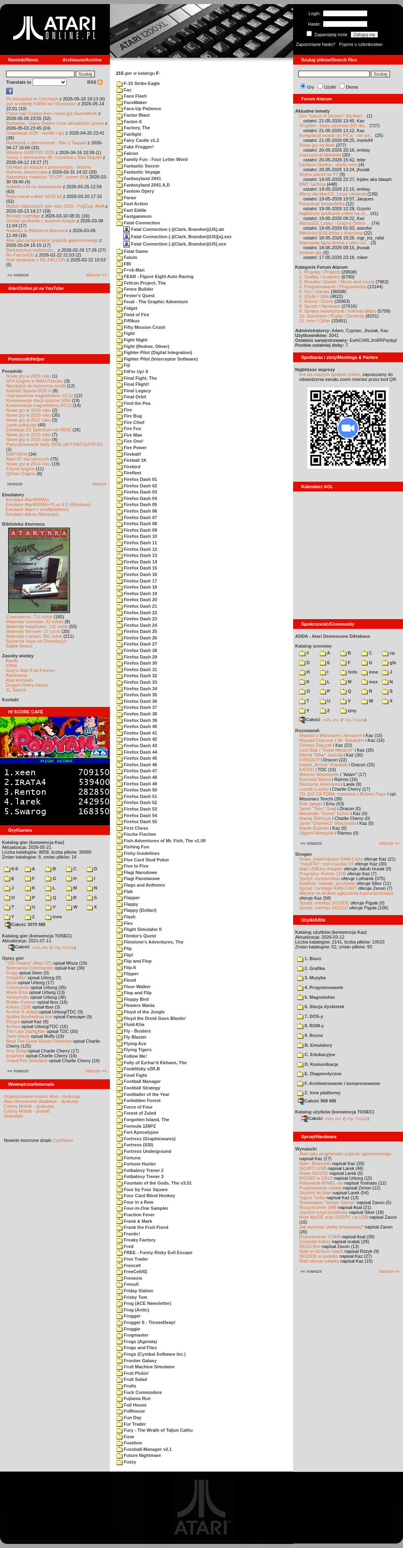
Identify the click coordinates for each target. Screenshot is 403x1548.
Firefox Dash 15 (136, 567)
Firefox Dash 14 (136, 561)
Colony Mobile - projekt (27, 1111)
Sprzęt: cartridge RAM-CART (328, 888)
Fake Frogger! (134, 146)
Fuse (125, 1436)
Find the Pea (133, 403)
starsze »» (96, 274)
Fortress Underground (143, 1151)
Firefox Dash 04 (136, 498)
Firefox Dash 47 (136, 770)
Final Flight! (132, 384)
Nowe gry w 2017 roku (28, 419)
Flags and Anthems (140, 885)
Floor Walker (133, 986)
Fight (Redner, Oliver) (142, 346)
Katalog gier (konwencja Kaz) (33, 842)
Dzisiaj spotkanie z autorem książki (41, 220)
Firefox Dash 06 (136, 511)
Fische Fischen (136, 834)
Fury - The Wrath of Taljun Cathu (154, 1430)
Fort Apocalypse (137, 1132)
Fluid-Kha (130, 1024)
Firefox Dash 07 (136, 517)
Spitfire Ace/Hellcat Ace (29, 1016)
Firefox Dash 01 (136, 479)
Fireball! (128, 454)
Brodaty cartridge (23, 215)
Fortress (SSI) (134, 1144)
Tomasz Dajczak (315, 745)
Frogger (128, 1315)
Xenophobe (17, 997)
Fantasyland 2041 (138, 178)
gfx (389, 662)
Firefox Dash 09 (136, 530)
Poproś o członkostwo (361, 44)
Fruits (126, 1385)
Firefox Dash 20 (136, 599)
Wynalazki (306, 1148)
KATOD (306, 769)
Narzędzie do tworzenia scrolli (36, 385)
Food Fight (131, 1075)
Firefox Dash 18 (136, 587)
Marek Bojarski (314, 828)
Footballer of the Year (142, 1094)
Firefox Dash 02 (136, 485)
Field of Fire (132, 314)
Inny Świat (16, 1050)
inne (53, 916)
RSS (95, 82)
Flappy (127, 904)
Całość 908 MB (317, 1100)
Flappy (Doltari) (136, 910)
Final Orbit (131, 396)
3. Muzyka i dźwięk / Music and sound (337, 281)
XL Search (16, 689)
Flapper (128, 897)
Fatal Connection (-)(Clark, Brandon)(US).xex (174, 243)
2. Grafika (311, 968)
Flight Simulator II (139, 929)
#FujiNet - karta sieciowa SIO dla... (333, 125)
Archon (13, 1026)
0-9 (11, 868)
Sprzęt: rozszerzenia (319, 878)
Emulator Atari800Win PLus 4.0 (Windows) (48, 504)
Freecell (128, 1265)
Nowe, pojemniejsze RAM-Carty (331, 859)
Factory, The (133, 127)
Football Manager (138, 1081)
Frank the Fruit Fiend (142, 1227)
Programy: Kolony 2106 (322, 873)
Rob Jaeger (310, 803)
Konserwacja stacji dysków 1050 (38, 400)
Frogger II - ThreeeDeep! (145, 1322)
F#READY (309, 759)
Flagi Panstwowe (138, 878)
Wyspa (13, 1021)
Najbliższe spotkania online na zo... (334, 213)
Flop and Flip (134, 992)
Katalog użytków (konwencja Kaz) (331, 932)
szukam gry (310, 252)
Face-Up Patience (138, 108)
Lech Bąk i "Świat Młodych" (326, 750)
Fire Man (129, 435)
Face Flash (131, 95)
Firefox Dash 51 (136, 796)
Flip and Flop (134, 961)
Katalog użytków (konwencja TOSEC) (334, 1111)
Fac (123, 89)
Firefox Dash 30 (136, 663)
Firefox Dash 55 (136, 821)
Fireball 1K (131, 460)
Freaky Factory (136, 1239)
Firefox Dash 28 (136, 650)
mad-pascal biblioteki (320, 154)
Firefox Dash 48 (136, 777)
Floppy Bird (132, 999)
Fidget (126, 308)
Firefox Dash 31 (136, 669)
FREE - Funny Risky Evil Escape (154, 1252)
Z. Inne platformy (319, 1092)
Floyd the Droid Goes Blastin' (151, 1018)
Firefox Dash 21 (136, 606)
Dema (352, 87)
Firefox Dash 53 (136, 809)
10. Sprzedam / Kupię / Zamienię (331, 315)
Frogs (12, 972)
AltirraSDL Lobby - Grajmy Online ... (334, 223)
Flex (124, 923)
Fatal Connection (138, 222)
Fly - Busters (133, 1030)
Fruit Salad (131, 1379)
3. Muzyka (311, 977)
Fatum (126, 257)
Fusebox (129, 1442)
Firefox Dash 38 (136, 713)
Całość (19, 946)
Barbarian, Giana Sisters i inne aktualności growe (55, 123)
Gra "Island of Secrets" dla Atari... (332, 115)
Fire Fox (128, 428)
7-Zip (55, 947)
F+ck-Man (130, 269)
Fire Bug (129, 415)
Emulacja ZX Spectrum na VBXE (38, 429)
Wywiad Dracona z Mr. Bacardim (331, 740)
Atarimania (16, 675)
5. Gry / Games (314, 291)
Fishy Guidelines (138, 853)
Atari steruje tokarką (319, 1261)
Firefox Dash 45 (136, 758)
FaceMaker (131, 102)
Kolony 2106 (18, 1006)
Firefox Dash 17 (136, 580)
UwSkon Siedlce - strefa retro (328, 164)
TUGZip (68, 947)
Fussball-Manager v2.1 (144, 1449)
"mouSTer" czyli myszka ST (326, 863)
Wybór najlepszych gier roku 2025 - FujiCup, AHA (55, 206)
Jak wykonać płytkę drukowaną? (331, 1226)
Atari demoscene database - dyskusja (41, 1101)
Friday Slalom (134, 1290)
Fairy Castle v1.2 (137, 140)
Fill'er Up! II (132, 371)
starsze (99, 483)
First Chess (132, 828)
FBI (123, 263)
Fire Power (131, 447)
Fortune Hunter (136, 1163)
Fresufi (127, 1284)
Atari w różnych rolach (321, 1251)
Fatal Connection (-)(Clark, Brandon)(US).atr (173, 229)
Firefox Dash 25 (136, 631)
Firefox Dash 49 (136, 783)
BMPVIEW (16, 454)
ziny (348, 710)
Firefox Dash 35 (136, 694)
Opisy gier (13, 958)
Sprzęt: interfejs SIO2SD (323, 907)
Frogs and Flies (136, 1347)
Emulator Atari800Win (27, 499)
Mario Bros (17, 992)
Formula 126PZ (136, 1126)
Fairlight (128, 134)
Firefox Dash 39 (136, 720)
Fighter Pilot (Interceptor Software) (157, 359)
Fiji (123, 365)
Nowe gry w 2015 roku (28, 439)
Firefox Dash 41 (136, 733)
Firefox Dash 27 (136, 643)
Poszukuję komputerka (321, 203)
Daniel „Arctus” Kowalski (323, 764)
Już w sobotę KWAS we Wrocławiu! (41, 103)
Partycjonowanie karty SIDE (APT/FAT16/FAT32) (54, 444)
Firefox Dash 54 (136, 815)
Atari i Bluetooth (315, 1163)
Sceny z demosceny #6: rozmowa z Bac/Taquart (54, 157)
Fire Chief (130, 422)
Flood (126, 980)
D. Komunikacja (317, 1064)
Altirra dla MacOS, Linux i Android (332, 193)
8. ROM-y (310, 1025)
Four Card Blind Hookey (145, 1195)
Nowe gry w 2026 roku (28, 376)
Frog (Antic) (132, 1309)
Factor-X (129, 121)
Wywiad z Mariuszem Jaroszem (330, 735)
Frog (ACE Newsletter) (143, 1303)
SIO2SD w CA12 (316, 1178)
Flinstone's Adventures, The (150, 941)
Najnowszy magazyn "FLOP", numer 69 (45, 176)
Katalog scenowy (313, 646)
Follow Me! (131, 1056)
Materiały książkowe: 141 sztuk (37, 626)
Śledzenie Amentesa (319, 784)
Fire (124, 409)
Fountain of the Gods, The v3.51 (154, 1183)
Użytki (330, 87)
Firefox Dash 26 (136, 637)
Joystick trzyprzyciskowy (323, 1212)
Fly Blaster (131, 1037)
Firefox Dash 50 (136, 789)
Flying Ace (131, 1043)
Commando (17, 987)
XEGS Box (310, 1246)
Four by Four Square (142, 1189)
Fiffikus (128, 320)
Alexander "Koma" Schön (324, 813)
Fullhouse (130, 1411)
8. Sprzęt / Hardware (319, 306)
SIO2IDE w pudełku (318, 1256)
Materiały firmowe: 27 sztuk (33, 631)
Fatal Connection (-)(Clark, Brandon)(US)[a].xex (177, 236)
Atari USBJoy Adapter (320, 868)
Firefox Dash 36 (136, 701)
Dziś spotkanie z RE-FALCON (36, 259)
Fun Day (128, 1417)
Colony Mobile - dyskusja (28, 1106)
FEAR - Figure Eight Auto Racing (154, 276)
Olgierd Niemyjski (316, 833)
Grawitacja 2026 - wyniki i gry (35, 132)
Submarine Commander (30, 967)
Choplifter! (16, 977)
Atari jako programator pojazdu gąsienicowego (52, 240)
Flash (126, 916)
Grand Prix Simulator (27, 1060)
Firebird (128, 466)
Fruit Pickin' (132, 1373)
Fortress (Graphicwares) (145, 1138)
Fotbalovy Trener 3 (140, 1176)
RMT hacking (312, 184)
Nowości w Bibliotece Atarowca (37, 230)
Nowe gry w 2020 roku (28, 410)
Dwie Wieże (18, 1036)
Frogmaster (132, 1335)
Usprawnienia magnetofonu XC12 (39, 395)
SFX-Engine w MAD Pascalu (34, 380)
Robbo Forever (21, 1002)
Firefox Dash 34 (136, 688)
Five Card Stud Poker (142, 859)
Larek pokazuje (21, 424)
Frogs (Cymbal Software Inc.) (151, 1354)
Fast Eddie (131, 210)
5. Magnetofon (316, 997)
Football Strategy (138, 1087)
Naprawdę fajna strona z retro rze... (334, 242)
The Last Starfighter (26, 1031)
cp (388, 652)
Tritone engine (20, 468)
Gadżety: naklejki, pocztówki (327, 883)
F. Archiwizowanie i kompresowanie (338, 1083)
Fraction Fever (135, 1214)
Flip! (124, 954)
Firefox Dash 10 (136, 536)
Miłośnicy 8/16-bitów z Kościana (331, 232)
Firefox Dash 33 (136, 682)
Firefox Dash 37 (136, 707)
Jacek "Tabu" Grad (317, 808)
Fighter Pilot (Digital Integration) (154, 352)
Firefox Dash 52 (136, 802)
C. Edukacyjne (316, 1054)
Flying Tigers (133, 1049)
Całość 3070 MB (25, 924)
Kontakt (10, 699)
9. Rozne (310, 1035)
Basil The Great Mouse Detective (39, 1041)
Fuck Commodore (139, 1392)
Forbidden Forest (138, 1100)
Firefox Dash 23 (136, 618)
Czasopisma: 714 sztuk (29, 616)
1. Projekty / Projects (319, 272)
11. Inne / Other (314, 320)
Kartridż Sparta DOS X (28, 390)
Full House (131, 1404)
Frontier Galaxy (136, 1360)
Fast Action (132, 203)
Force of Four (134, 1106)
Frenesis (129, 1278)
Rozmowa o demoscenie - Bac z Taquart (46, 142)
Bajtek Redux (19, 646)
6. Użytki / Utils (314, 296)
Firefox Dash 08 (136, 523)
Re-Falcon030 (20, 254)
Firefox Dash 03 (136, 491)
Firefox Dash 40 (136, 726)
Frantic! (128, 1233)
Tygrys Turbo (312, 1197)
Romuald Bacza (315, 779)
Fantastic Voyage (138, 172)
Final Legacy (133, 390)
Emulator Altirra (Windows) (32, 514)
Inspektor (15, 1055)
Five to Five (132, 865)
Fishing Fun (132, 846)
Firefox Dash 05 (136, 504)
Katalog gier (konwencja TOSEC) (37, 935)
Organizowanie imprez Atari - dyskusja (42, 1096)
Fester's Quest (135, 295)
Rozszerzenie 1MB (318, 1207)
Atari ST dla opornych (27, 459)
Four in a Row (134, 1202)
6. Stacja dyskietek (320, 1006)
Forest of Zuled (136, 1113)
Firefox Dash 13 (136, 555)
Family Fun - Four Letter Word (152, 159)
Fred (125, 1246)
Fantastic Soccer (138, 165)
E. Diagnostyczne (319, 1073)
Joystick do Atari (315, 1192)
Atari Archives (19, 680)
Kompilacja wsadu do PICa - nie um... (336, 135)
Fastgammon (134, 216)
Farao (126, 197)
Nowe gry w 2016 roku (28, 434)
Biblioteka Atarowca (23, 524)
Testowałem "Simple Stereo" (327, 1202)
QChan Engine (20, 473)
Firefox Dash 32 (136, 675)
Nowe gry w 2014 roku (28, 463)
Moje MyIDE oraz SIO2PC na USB (333, 1217)
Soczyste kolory (315, 1241)
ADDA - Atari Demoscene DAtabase (332, 636)
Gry (310, 87)
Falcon (127, 153)
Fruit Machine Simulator (145, 1366)
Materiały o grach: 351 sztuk (34, 636)
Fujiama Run (133, 1398)
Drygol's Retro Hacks (27, 685)
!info (348, 672)
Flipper (127, 973)
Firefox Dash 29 (136, 656)
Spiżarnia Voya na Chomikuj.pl (36, 641)
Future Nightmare (138, 1455)
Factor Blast (133, 115)
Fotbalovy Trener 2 (140, 1170)
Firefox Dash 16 (136, 574)
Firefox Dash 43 (136, 745)
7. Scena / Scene (316, 301)
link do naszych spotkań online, (330, 374)
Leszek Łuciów (314, 789)
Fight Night (131, 339)
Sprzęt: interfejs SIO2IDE (324, 902)
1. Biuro (309, 958)
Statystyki (13, 1115)
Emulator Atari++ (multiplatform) (37, 509)
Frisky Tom (131, 1297)
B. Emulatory (314, 1045)
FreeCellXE (131, 1271)
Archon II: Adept (22, 1011)
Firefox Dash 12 (136, 549)
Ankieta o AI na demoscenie (33, 186)
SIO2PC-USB (312, 1168)
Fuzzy (126, 1461)
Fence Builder (134, 289)
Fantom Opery (135, 191)
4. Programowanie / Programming (332, 286)
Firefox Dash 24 (136, 625)
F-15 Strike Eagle (138, 83)
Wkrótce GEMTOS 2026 (30, 152)
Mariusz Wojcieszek (319, 774)
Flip (124, 948)
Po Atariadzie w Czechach (32, 98)
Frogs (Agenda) (136, 1341)
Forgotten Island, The (142, 1119)
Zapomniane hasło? (315, 44)
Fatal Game (132, 251)
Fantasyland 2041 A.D (143, 185)
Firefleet (128, 472)
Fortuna (128, 1157)
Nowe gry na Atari (317, 145)
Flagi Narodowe (136, 872)
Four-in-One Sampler (142, 1208)
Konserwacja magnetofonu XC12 (39, 405)
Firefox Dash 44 (136, 752)
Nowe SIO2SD (314, 1173)
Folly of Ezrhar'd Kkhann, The (151, 1062)
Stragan (303, 854)
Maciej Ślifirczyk (315, 818)
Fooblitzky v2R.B (138, 1068)
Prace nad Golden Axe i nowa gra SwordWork (51, 113)
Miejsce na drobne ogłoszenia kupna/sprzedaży (346, 893)
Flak (124, 891)
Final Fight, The (136, 378)
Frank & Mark (134, 1221)
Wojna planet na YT (318, 174)
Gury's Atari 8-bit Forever (30, 670)
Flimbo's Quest (136, 935)
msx (369, 681)
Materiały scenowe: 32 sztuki (35, 621)
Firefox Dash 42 (136, 739)
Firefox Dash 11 (136, 542)
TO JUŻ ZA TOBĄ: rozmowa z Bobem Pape (342, 793)
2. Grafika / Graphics (319, 276)
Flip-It (126, 967)
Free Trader (132, 1259)
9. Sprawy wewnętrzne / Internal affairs (337, 311)
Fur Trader (131, 1424)
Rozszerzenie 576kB (319, 1236)
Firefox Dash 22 (136, 612)
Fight (125, 333)
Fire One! (129, 441)
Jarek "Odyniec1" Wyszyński (327, 823)
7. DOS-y (310, 1016)
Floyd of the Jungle (140, 1011)
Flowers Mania (135, 1005)
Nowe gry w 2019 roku (28, 415)
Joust (11, 982)
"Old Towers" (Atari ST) (29, 963)
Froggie (128, 1328)
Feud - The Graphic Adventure (152, 301)
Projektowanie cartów (320, 1187)
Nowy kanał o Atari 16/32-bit (34, 196)
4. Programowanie (320, 987)
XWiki (11, 665)
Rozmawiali (307, 730)
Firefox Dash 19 (136, 593)
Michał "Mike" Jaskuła (320, 754)
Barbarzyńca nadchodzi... (31, 250)
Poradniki (12, 371)
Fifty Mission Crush (140, 327)
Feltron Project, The (141, 282)
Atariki (12, 660)
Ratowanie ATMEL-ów (321, 1183)
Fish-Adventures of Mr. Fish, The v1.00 (161, 840)
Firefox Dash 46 (136, 764)
